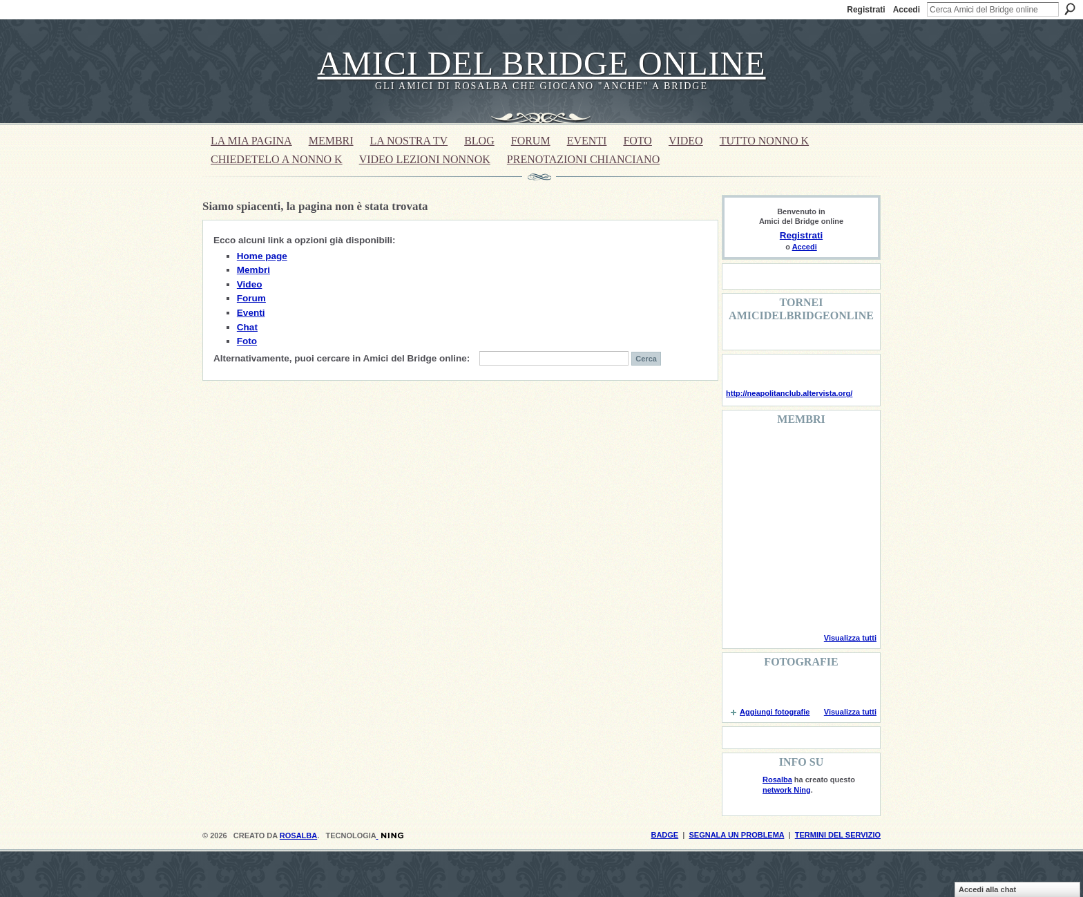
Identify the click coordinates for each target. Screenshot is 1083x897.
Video (249, 284)
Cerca (1069, 9)
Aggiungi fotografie (774, 712)
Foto (247, 341)
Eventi (251, 313)
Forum (251, 298)
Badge (664, 835)
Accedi (906, 10)
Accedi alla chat (987, 889)
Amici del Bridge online (541, 63)
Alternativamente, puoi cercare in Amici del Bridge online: (341, 358)
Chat (247, 327)
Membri (253, 270)
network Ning (787, 790)
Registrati (866, 10)
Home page (262, 256)
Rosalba (777, 779)
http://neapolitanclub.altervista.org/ (789, 393)
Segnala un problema (736, 835)
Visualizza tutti (850, 638)
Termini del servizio (838, 835)
